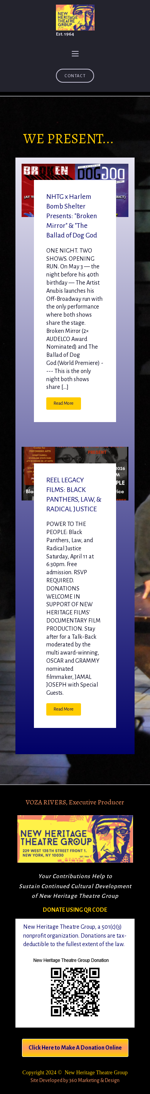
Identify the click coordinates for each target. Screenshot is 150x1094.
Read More (64, 403)
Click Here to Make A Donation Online (75, 1048)
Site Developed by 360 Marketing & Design (75, 1080)
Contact (75, 75)
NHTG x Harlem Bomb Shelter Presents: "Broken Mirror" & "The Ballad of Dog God (71, 216)
